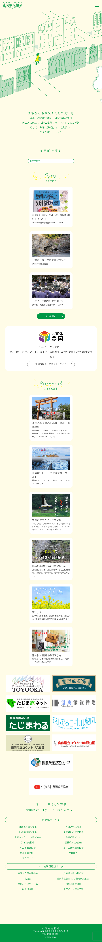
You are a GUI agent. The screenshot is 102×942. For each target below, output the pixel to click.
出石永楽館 (27, 889)
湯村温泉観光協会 (73, 842)
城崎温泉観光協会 (28, 827)
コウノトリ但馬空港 (73, 889)
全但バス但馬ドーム (28, 884)
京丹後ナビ (27, 858)
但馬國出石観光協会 (73, 832)
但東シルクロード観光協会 (27, 837)
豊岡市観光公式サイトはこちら (51, 364)
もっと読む (51, 316)
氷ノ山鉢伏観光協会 (73, 848)
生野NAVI (73, 853)
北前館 (28, 878)
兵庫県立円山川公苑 (73, 873)
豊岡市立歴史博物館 (28, 873)
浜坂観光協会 (28, 842)
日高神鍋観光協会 (28, 832)
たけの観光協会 (73, 827)
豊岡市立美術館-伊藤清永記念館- (73, 878)
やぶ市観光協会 (28, 848)
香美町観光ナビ (73, 837)
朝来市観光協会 (28, 853)
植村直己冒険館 (73, 884)
